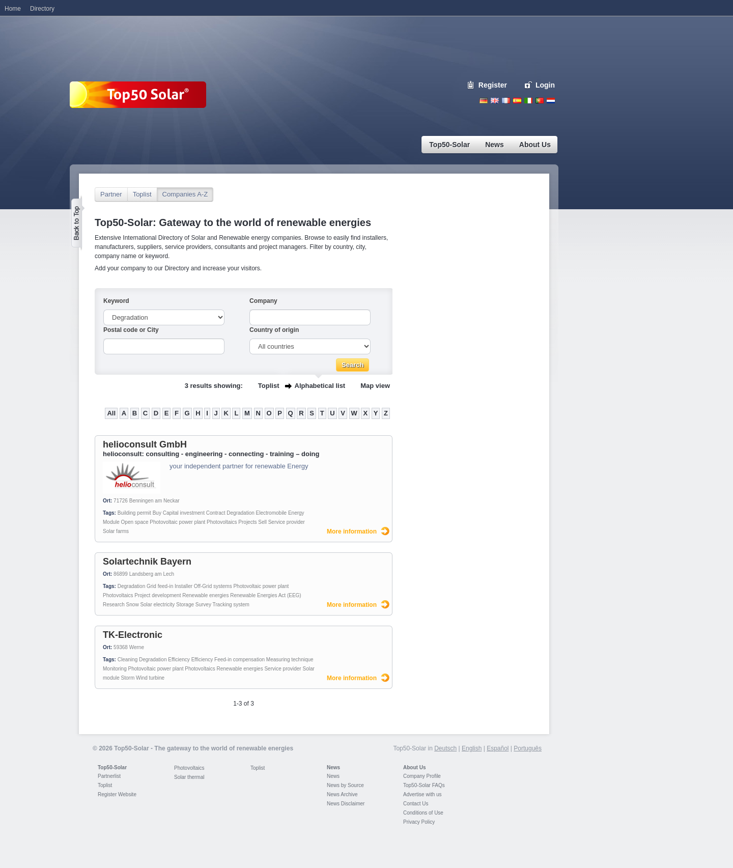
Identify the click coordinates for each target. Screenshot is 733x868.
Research (114, 604)
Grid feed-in (160, 586)
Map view (375, 385)
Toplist (142, 194)
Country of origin (274, 329)
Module (111, 522)
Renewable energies (205, 595)
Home (13, 8)
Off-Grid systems (213, 586)
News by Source (345, 785)
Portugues (539, 100)
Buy (157, 513)
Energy (296, 513)
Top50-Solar (112, 767)
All (111, 413)
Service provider (286, 522)
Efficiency (179, 659)
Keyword (116, 300)
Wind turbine (150, 678)
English (495, 100)
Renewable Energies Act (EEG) (265, 595)
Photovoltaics (222, 522)
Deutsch (484, 100)
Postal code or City (131, 329)
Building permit (134, 513)
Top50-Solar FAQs (424, 785)
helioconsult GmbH (145, 444)
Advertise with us (422, 794)
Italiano (528, 100)
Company (263, 300)
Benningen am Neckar (154, 500)
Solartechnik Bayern (147, 561)
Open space (135, 522)
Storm (128, 678)
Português (528, 748)
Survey (203, 604)
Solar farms (116, 531)
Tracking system (231, 604)
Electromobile (271, 513)
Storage (185, 604)
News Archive (342, 794)
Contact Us (415, 803)
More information (352, 531)
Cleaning (127, 659)
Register (492, 85)
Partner (111, 194)
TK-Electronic (132, 635)
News (333, 767)
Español (498, 748)
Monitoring (115, 668)
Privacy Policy (419, 822)
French (506, 100)
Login (545, 85)
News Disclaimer (345, 803)
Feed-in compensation (239, 659)
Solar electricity (157, 604)
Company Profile (422, 776)
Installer (183, 586)
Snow (132, 604)
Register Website (117, 794)
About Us (414, 767)
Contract (215, 513)
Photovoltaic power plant (177, 522)
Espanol (517, 100)
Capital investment (184, 513)
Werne (136, 647)
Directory (42, 8)
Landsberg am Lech (151, 574)
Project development (157, 595)
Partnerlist (109, 776)
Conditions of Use (423, 813)
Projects (247, 522)
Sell (262, 522)
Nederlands (551, 100)
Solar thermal (189, 777)
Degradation (240, 513)
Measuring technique (290, 659)
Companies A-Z (185, 194)
